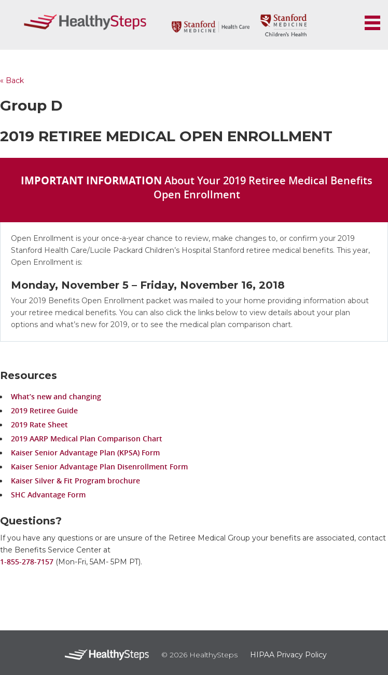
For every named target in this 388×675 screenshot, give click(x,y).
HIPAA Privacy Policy (288, 654)
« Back (12, 80)
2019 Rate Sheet (39, 424)
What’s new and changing (56, 396)
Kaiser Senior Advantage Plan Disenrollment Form (99, 466)
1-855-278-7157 (26, 561)
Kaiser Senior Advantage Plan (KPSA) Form (85, 452)
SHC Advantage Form (48, 495)
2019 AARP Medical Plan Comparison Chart (86, 438)
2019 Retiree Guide (44, 410)
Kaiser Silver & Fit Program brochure (75, 480)
